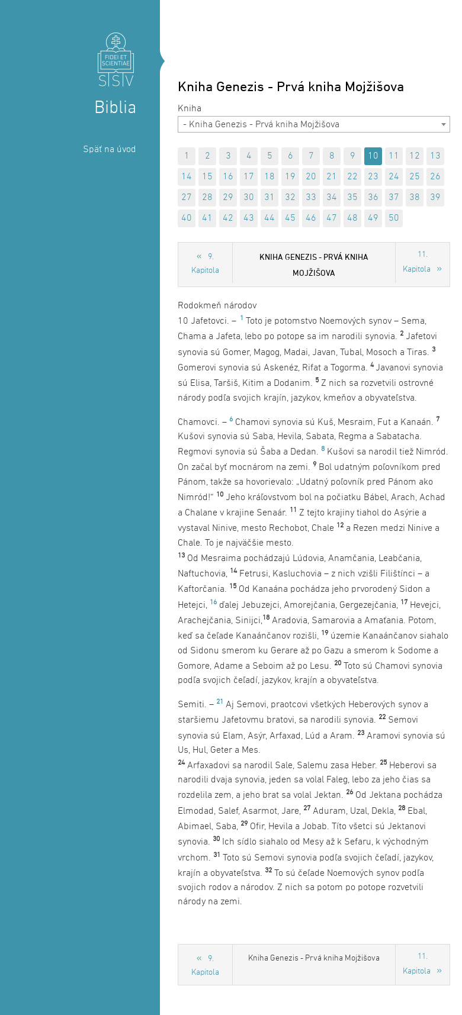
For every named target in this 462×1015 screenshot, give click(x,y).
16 (228, 177)
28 (207, 198)
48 (352, 218)
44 (269, 218)
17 (248, 177)
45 (290, 218)
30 (248, 198)
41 (207, 218)
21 (331, 177)
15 (207, 177)
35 (352, 198)
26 (435, 177)
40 (186, 218)
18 (269, 177)
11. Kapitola (417, 262)
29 (228, 198)
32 (290, 198)
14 (186, 177)
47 (331, 218)
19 (290, 177)
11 (394, 156)
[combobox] (314, 124)
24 (394, 177)
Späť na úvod (109, 150)
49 (373, 218)
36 (373, 198)
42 (228, 218)
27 (186, 198)
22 (352, 177)
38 (414, 198)
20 (311, 177)
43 (248, 218)
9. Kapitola (205, 264)
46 (311, 218)
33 (311, 198)
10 (373, 156)
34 (331, 198)
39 (435, 198)
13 (435, 156)
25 (414, 177)
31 (269, 198)
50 (394, 218)
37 (394, 198)
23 (373, 177)
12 (414, 156)
